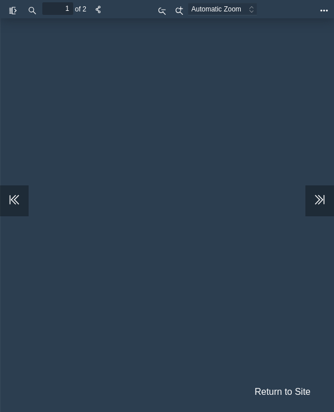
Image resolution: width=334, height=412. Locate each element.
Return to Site (283, 392)
